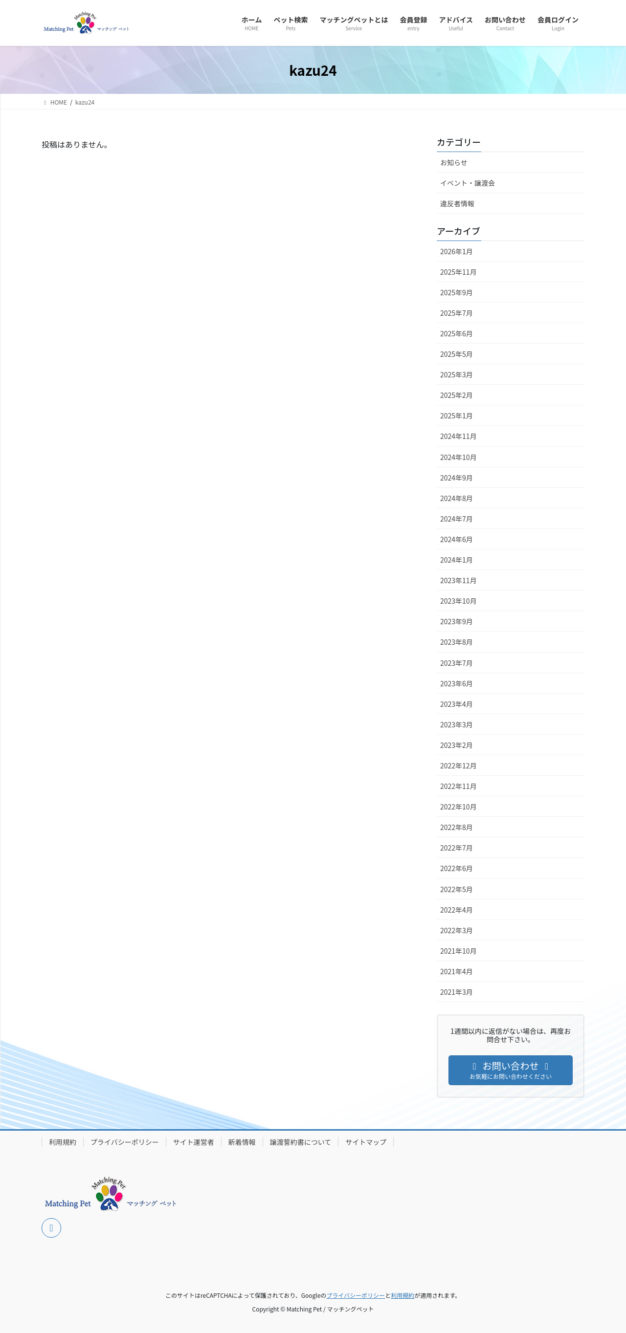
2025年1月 (456, 415)
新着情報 (242, 1142)
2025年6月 (456, 333)
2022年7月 (456, 847)
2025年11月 (458, 272)
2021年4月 (456, 971)
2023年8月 (456, 642)
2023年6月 (456, 683)
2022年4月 (456, 910)
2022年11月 (458, 786)
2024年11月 (458, 436)
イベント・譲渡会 (467, 183)
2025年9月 (456, 292)
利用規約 (62, 1142)
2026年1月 (456, 251)
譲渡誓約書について (301, 1142)
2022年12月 (458, 765)
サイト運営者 (193, 1142)
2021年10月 (458, 951)
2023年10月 (458, 601)
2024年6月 (456, 539)
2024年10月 (458, 457)
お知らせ (454, 162)
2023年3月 (456, 724)
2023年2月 (456, 745)
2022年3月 (456, 930)
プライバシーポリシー (124, 1142)
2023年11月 (458, 580)
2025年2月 (456, 395)
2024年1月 (456, 560)
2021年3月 (456, 992)
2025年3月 (456, 374)
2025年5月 (456, 354)
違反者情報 (457, 203)
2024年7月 (456, 519)
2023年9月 (456, 621)
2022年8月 (456, 827)
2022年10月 (458, 806)
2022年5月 (456, 889)
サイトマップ (365, 1142)
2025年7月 (456, 313)
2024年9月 (456, 477)
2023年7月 (456, 663)
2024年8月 (456, 498)
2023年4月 (456, 704)
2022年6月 (456, 868)
